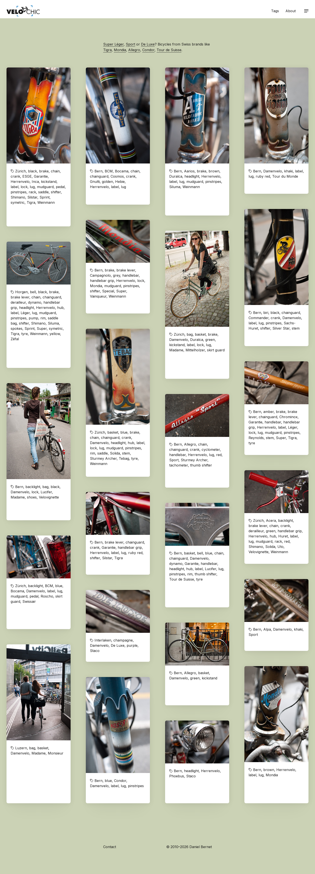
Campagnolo (100, 275)
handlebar (130, 275)
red (219, 455)
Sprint (45, 197)
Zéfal (15, 339)
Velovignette (49, 497)
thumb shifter (201, 465)
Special (108, 291)
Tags (275, 11)
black (32, 171)
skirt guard (216, 350)
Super (121, 291)
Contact (109, 847)
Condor (148, 50)
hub (60, 307)
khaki (288, 171)
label (14, 187)
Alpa (267, 629)
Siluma (174, 187)
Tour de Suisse (169, 50)
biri (265, 312)
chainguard (99, 176)
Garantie (41, 176)
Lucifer (46, 492)
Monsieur (55, 753)
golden (107, 181)
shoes (32, 497)
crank (15, 176)
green (210, 339)
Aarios (189, 171)
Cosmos (117, 176)
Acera (271, 520)
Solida (115, 453)
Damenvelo (272, 171)
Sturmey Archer (103, 458)
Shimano (18, 197)
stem (296, 328)
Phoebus (176, 776)
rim (43, 318)
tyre (24, 334)
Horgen (21, 292)
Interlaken (102, 640)
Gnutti (95, 181)
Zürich (20, 171)
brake (44, 171)
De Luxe (148, 44)
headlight (191, 176)
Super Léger (113, 44)
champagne (123, 640)
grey (116, 275)
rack (32, 192)
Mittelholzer (195, 350)
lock (24, 187)
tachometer (178, 465)
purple (132, 645)
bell (33, 292)
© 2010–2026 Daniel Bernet (189, 847)
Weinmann (46, 202)
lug (32, 187)
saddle (43, 192)
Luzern (21, 748)
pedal (60, 187)
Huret (283, 536)
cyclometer (211, 449)
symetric (18, 202)
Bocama (121, 171)
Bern (98, 171)
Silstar (32, 197)
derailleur (18, 302)
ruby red (263, 176)
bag (190, 334)
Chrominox (288, 417)
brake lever (125, 270)
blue (124, 432)
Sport (130, 44)
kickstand (48, 181)
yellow (55, 334)
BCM (109, 171)
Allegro (134, 50)
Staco (94, 650)
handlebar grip (102, 280)
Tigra (107, 50)
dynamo (34, 302)
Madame (176, 350)
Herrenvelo (20, 181)
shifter (56, 192)
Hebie (120, 181)
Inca (35, 181)
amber (268, 411)
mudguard (45, 187)
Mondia (120, 50)
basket (200, 334)
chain (55, 171)
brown (214, 171)
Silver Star (281, 328)
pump (33, 318)
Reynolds (256, 438)
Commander (259, 318)
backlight (32, 487)
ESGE (27, 176)
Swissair (29, 601)
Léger (25, 313)
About (290, 11)
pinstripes (19, 192)
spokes (16, 328)
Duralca (175, 176)
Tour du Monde (285, 176)
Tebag (124, 458)
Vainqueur (98, 296)
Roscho (47, 596)
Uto (280, 546)
